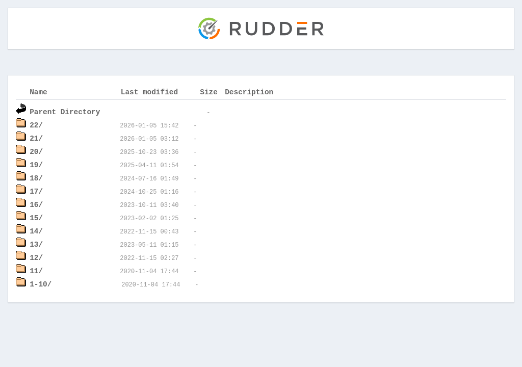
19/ (36, 164)
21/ (36, 138)
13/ (36, 244)
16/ (36, 204)
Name (38, 91)
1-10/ (40, 284)
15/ (36, 217)
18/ (36, 177)
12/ (36, 257)
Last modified (149, 91)
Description (249, 91)
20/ (36, 151)
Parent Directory (65, 111)
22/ (36, 124)
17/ (36, 191)
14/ (36, 230)
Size (209, 91)
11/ (36, 270)
